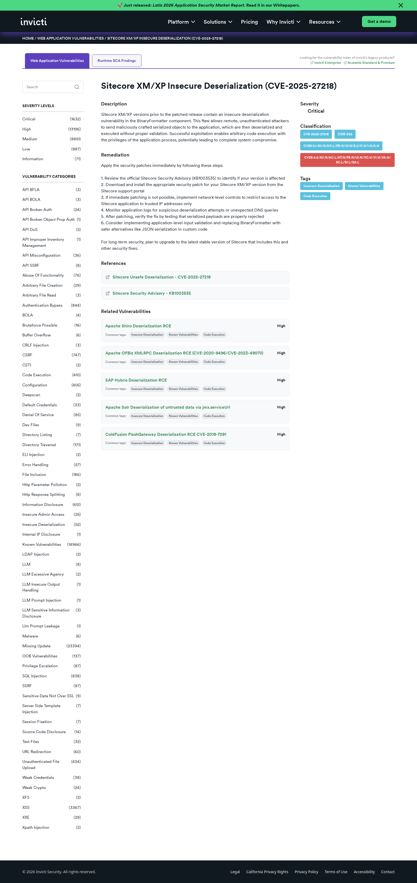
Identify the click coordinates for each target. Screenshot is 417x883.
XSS (51, 808)
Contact (388, 871)
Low (51, 149)
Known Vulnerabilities (51, 545)
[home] (34, 21)
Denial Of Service (51, 415)
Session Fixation (51, 722)
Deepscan (51, 395)
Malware (51, 636)
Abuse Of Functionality (51, 275)
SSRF (51, 686)
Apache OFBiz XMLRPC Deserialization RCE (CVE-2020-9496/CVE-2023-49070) (184, 353)
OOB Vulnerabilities (51, 656)
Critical (51, 119)
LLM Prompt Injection (51, 600)
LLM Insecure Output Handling (51, 587)
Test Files (51, 742)
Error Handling (51, 465)
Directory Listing (51, 435)
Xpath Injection (51, 828)
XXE (51, 817)
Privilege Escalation (51, 666)
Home (28, 38)
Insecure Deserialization (51, 525)
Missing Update (51, 646)
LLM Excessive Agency (51, 574)
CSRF (51, 355)
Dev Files (51, 425)
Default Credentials (51, 405)
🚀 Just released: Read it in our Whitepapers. (208, 5)
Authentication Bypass (51, 305)
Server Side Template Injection (51, 709)
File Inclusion (51, 475)
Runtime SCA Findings (117, 60)
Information (51, 159)
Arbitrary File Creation (51, 285)
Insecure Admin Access (51, 515)
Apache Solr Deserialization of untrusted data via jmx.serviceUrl (167, 407)
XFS (51, 798)
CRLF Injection (51, 345)
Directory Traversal (51, 445)
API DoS (51, 230)
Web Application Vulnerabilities (70, 38)
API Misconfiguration (51, 255)
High (51, 129)
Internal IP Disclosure (51, 534)
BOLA (51, 315)
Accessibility (364, 871)
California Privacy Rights (267, 871)
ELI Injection (51, 455)
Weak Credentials (51, 778)
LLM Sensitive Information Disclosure (51, 613)
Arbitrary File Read (51, 295)
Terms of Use (336, 871)
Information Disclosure (51, 505)
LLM (51, 564)
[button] (181, 21)
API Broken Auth (51, 210)
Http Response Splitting (51, 495)
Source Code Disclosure (51, 732)
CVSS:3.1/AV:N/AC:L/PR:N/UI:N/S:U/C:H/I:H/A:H (341, 146)
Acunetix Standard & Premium (369, 63)
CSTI (51, 365)
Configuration (51, 385)
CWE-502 (345, 134)
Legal (235, 871)
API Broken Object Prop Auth (51, 220)
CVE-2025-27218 (316, 134)
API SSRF (51, 266)
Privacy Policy (306, 871)
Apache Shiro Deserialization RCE (138, 325)
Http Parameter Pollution (51, 485)
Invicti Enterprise (325, 63)
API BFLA (51, 190)
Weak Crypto (51, 788)
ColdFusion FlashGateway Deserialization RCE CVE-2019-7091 (165, 434)
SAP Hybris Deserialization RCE (136, 380)
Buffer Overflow (51, 335)
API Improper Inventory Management (51, 242)
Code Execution (51, 375)
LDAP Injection (51, 554)
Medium (51, 139)
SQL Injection (51, 676)
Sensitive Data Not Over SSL (51, 696)
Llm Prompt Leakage (51, 626)
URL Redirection (51, 752)
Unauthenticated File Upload (51, 765)
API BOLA (51, 200)
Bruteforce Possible (51, 325)
